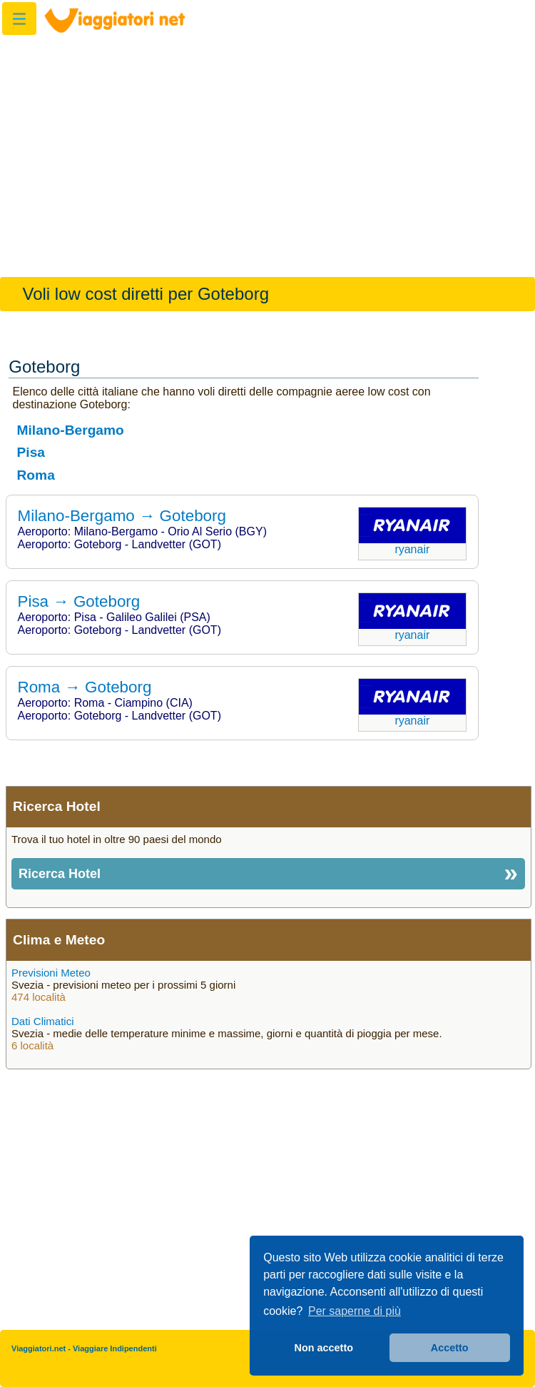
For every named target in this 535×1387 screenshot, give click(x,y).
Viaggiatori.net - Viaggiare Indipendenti (84, 1348)
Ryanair (411, 549)
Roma (36, 475)
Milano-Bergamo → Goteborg (122, 516)
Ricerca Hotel (60, 874)
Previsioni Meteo (51, 973)
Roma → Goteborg (85, 687)
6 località (32, 1045)
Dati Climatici (42, 1021)
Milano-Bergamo (70, 430)
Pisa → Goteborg (79, 601)
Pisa (31, 452)
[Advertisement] (267, 148)
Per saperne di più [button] (354, 1311)
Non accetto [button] (324, 1347)
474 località (38, 997)
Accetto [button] (450, 1347)
